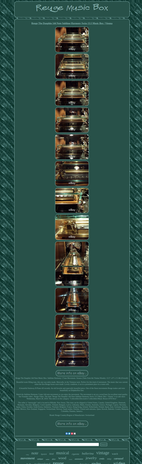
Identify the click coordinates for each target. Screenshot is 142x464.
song (27, 454)
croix (101, 458)
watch (115, 453)
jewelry (91, 458)
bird (51, 453)
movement (28, 458)
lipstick (44, 454)
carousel (118, 458)
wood (62, 458)
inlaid (70, 459)
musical (62, 453)
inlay (109, 459)
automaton (79, 459)
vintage (102, 452)
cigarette (75, 454)
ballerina (88, 453)
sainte (47, 459)
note (34, 453)
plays (54, 459)
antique (40, 459)
